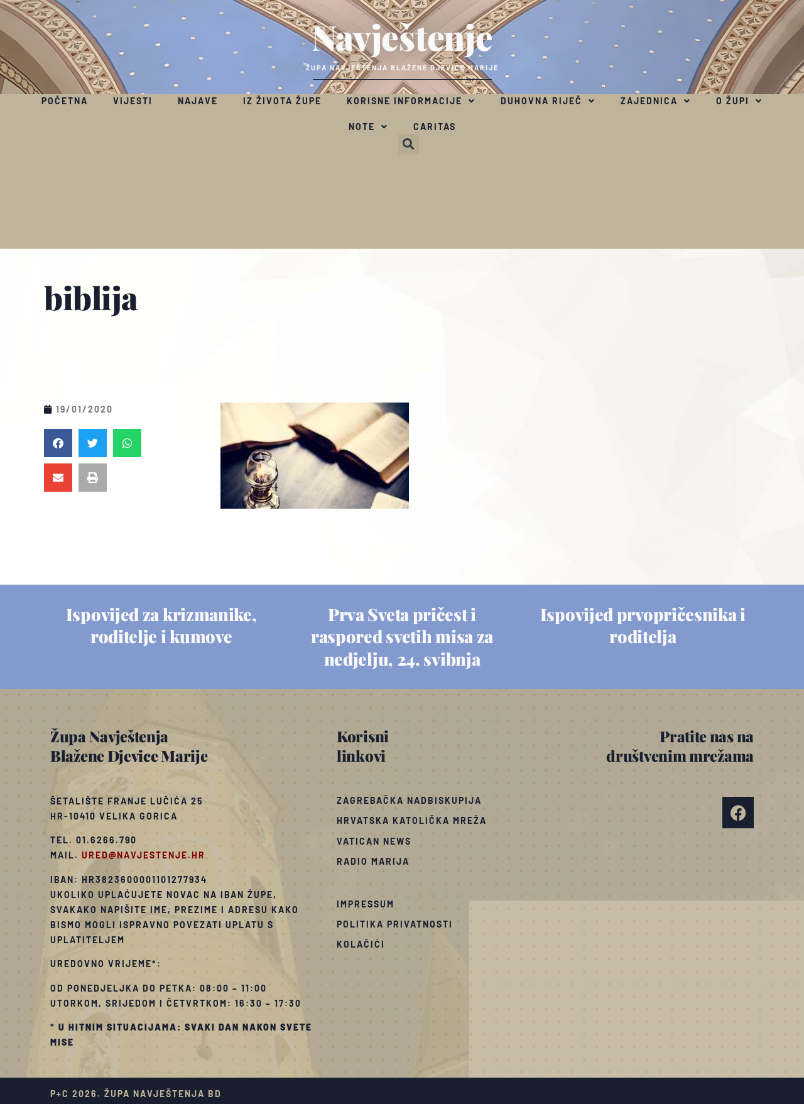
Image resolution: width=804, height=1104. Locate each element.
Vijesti (133, 100)
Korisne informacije (411, 101)
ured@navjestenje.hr (143, 855)
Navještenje (402, 36)
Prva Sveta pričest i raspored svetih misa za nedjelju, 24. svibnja (402, 636)
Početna (64, 100)
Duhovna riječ (548, 101)
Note (368, 127)
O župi (739, 101)
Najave (198, 100)
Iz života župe (282, 100)
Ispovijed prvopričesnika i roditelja (643, 625)
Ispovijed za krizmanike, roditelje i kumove (161, 625)
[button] (408, 144)
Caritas (434, 126)
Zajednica (656, 101)
